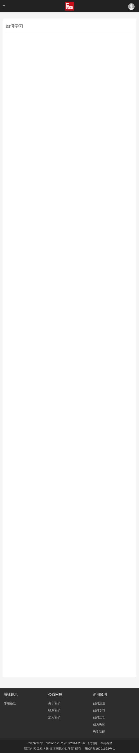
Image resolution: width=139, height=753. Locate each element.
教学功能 (99, 731)
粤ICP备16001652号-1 (99, 748)
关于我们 (54, 703)
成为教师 (99, 724)
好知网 (92, 743)
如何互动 (99, 717)
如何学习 (99, 710)
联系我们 (54, 710)
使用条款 (10, 703)
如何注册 (99, 703)
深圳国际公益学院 (62, 748)
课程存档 (106, 743)
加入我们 (54, 717)
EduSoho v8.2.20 (55, 743)
